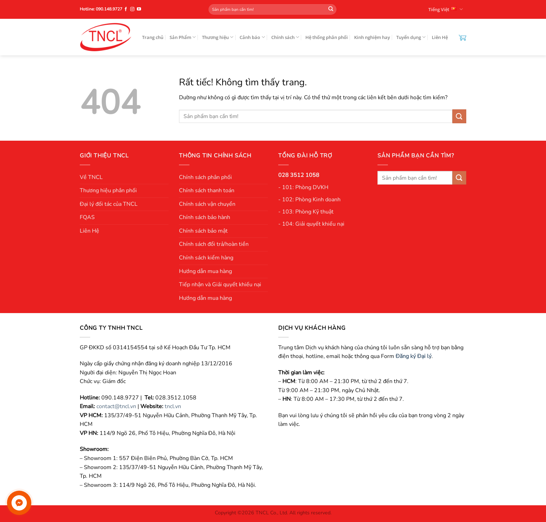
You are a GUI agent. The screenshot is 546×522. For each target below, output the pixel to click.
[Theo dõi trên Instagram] (132, 9)
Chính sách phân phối (205, 177)
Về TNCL (91, 177)
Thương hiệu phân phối (108, 190)
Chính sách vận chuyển (207, 204)
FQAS (87, 217)
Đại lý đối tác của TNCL (109, 204)
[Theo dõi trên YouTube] (139, 9)
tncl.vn (173, 406)
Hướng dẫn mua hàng (205, 271)
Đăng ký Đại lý (413, 356)
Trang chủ (152, 37)
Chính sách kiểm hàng (206, 258)
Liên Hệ (440, 37)
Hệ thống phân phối (326, 37)
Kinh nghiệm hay (372, 37)
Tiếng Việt (445, 9)
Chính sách (285, 37)
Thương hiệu (217, 37)
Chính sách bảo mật (203, 231)
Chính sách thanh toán (206, 190)
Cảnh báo (252, 37)
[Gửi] (331, 9)
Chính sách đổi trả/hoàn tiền (214, 244)
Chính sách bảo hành (204, 217)
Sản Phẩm (183, 37)
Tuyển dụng (411, 37)
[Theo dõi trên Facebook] (126, 9)
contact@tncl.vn (116, 406)
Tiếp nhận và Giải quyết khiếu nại (220, 284)
